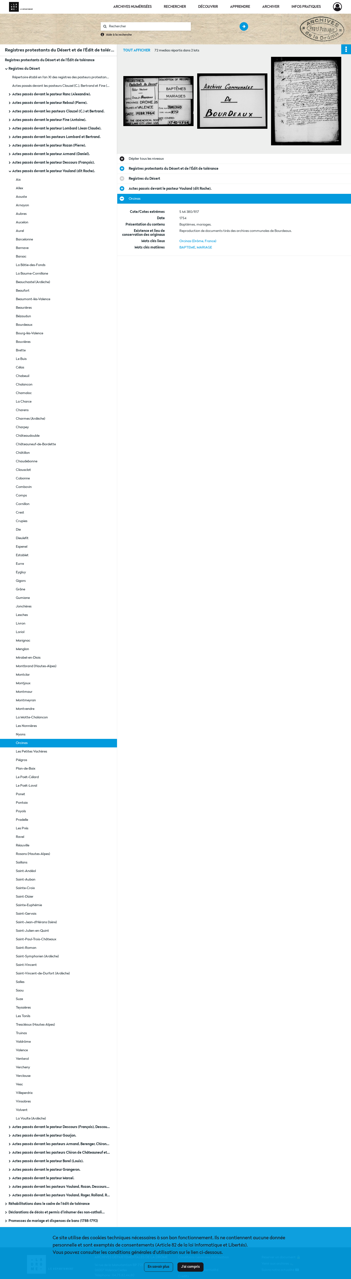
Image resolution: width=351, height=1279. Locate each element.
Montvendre (25, 709)
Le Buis (21, 359)
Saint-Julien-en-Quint (32, 930)
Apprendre (240, 7)
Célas (20, 367)
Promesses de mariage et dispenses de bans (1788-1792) (53, 1221)
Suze (19, 999)
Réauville (22, 845)
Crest (20, 512)
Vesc (19, 1084)
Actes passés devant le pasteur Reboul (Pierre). (50, 103)
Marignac (23, 640)
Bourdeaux (24, 325)
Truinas (21, 1033)
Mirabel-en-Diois (28, 657)
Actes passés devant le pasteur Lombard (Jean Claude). (56, 128)
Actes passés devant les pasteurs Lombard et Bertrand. (56, 137)
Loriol (20, 632)
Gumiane (23, 598)
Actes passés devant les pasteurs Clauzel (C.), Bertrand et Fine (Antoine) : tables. (61, 86)
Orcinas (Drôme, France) (197, 241)
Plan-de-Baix (25, 768)
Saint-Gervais (26, 913)
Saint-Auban (25, 879)
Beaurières (24, 307)
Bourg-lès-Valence (29, 333)
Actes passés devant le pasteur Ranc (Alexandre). (51, 94)
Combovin (24, 487)
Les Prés (22, 828)
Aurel (20, 231)
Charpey (22, 427)
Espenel (21, 546)
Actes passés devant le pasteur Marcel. (43, 1178)
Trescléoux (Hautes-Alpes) (35, 1024)
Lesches (22, 615)
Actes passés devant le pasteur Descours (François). (53, 162)
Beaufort (22, 290)
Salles (20, 982)
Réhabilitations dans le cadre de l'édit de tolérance (49, 1204)
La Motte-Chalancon (32, 717)
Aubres (21, 214)
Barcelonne (24, 239)
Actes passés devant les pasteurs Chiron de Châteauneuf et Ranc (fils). (61, 1152)
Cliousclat (23, 470)
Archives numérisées (132, 7)
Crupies (21, 521)
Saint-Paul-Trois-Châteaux (36, 939)
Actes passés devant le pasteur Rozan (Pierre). (49, 145)
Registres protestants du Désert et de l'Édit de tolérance (50, 60)
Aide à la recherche (119, 34)
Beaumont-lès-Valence (33, 299)
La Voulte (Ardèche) (31, 1118)
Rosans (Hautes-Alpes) (33, 854)
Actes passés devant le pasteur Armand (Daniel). (51, 154)
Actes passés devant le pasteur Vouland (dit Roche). (53, 171)
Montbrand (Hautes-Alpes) (36, 666)
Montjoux (23, 683)
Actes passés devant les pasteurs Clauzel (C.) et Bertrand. (58, 111)
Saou (20, 990)
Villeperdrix (24, 1093)
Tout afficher (136, 50)
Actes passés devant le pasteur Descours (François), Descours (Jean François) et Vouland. (61, 1127)
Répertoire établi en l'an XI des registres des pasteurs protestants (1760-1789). (61, 77)
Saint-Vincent (26, 965)
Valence (22, 1050)
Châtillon (23, 453)
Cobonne (23, 478)
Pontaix (22, 802)
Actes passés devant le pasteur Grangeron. (46, 1169)
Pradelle (22, 820)
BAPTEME (187, 247)
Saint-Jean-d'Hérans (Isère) (36, 922)
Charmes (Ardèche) (30, 418)
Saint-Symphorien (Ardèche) (37, 956)
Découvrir (208, 7)
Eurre (20, 563)
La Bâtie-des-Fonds (30, 265)
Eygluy (21, 572)
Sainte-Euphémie (29, 905)
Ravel (20, 837)
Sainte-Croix (25, 888)
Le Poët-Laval (26, 785)
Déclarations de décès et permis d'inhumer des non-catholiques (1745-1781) (57, 1212)
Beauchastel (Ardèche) (33, 282)
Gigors (21, 581)
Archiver (270, 7)
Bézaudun (23, 316)
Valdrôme (23, 1041)
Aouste (21, 196)
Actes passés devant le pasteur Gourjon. (44, 1135)
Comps (21, 495)
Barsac (21, 256)
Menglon (22, 649)
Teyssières (23, 1007)
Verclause (23, 1076)
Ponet (20, 794)
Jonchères (23, 606)
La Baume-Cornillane (32, 273)
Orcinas (22, 743)
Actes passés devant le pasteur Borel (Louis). (48, 1161)
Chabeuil (22, 376)
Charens (22, 410)
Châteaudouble (27, 435)
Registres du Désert (24, 68)
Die (18, 529)
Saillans (21, 862)
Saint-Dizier (24, 896)
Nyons (20, 734)
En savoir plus (158, 1267)
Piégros (21, 760)
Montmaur (24, 692)
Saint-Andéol (26, 871)
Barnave (22, 248)
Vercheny (23, 1067)
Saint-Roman (26, 948)
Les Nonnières (26, 726)
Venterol (22, 1059)
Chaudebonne (26, 461)
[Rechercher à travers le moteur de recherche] (148, 26)
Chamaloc (24, 393)
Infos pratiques (306, 7)
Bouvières (23, 342)
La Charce (23, 401)
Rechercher (175, 7)
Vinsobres (23, 1101)
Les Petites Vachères (31, 751)
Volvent (22, 1110)
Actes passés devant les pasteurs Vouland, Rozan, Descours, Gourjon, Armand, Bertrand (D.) (61, 1187)
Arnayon (22, 205)
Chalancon (24, 384)
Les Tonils (23, 1016)
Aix (18, 179)
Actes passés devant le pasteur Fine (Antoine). (49, 120)
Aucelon (22, 222)
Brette (21, 350)
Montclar (23, 674)
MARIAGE (204, 247)
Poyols (21, 811)
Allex (19, 188)
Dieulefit (22, 538)
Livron (20, 623)
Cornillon (22, 504)
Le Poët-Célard (27, 777)
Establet (22, 555)
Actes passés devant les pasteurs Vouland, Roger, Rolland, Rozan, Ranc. (61, 1195)
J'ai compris (190, 1267)
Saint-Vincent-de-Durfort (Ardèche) (43, 973)
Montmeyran (26, 700)
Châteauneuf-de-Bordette (36, 444)
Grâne (20, 589)
